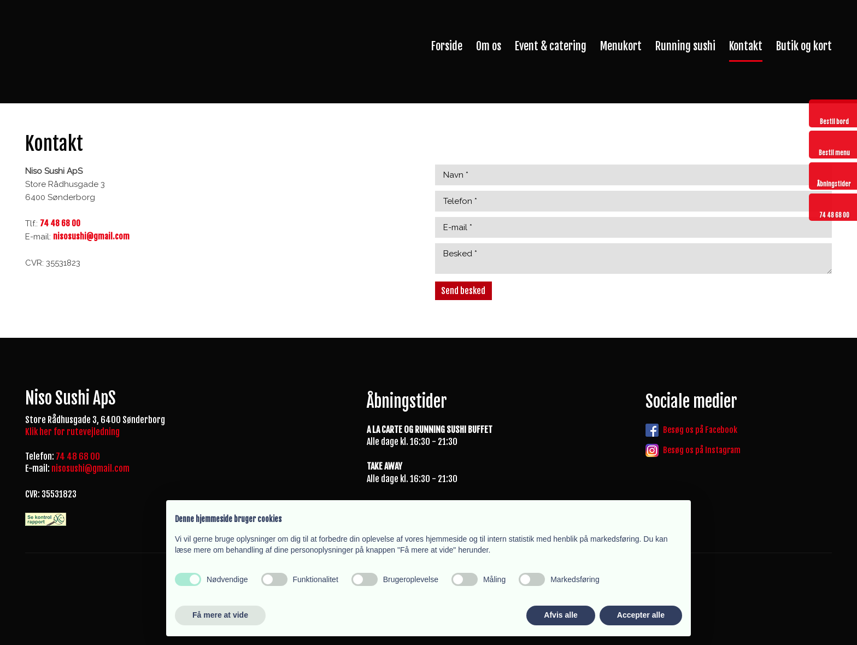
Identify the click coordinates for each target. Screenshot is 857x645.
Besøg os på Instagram (702, 450)
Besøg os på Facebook (700, 430)
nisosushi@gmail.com (90, 468)
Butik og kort (804, 46)
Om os (488, 46)
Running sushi (685, 46)
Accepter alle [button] (641, 615)
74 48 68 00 (78, 456)
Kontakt (745, 46)
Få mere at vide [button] (220, 615)
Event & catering (550, 46)
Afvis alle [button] (560, 615)
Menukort (621, 46)
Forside (446, 46)
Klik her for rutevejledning (72, 431)
